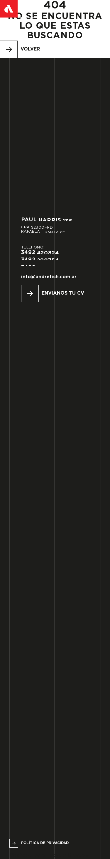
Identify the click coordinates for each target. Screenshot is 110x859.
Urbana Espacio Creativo (58, 855)
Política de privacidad (45, 843)
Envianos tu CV (63, 293)
